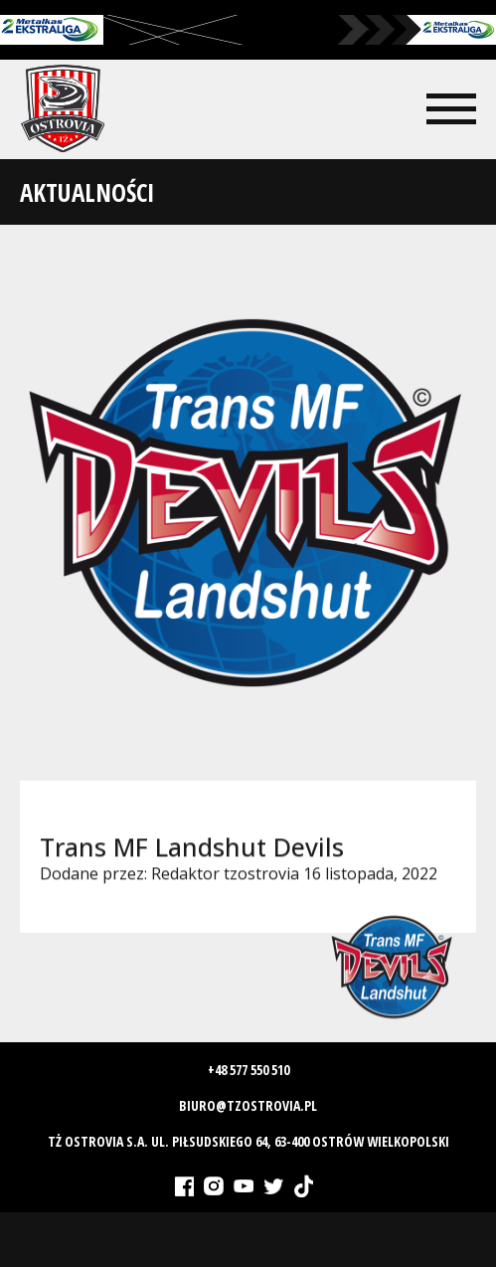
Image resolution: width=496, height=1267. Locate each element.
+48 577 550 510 (248, 1069)
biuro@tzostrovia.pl (248, 1105)
